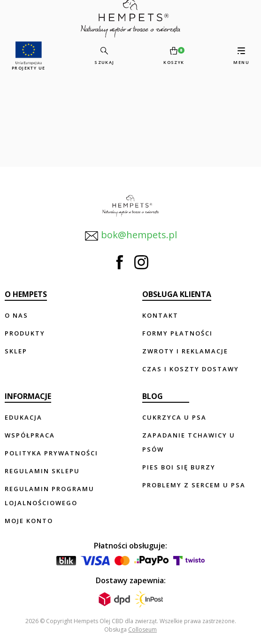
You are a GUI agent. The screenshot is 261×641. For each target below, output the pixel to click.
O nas (16, 315)
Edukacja (23, 417)
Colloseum (142, 629)
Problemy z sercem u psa (194, 485)
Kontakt (160, 315)
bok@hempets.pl (130, 235)
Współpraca (30, 435)
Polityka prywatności (51, 453)
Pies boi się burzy (178, 467)
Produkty (25, 333)
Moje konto (29, 520)
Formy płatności (177, 333)
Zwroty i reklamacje (185, 351)
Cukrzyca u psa (174, 417)
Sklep (16, 351)
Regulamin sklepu (42, 471)
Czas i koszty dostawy (190, 369)
